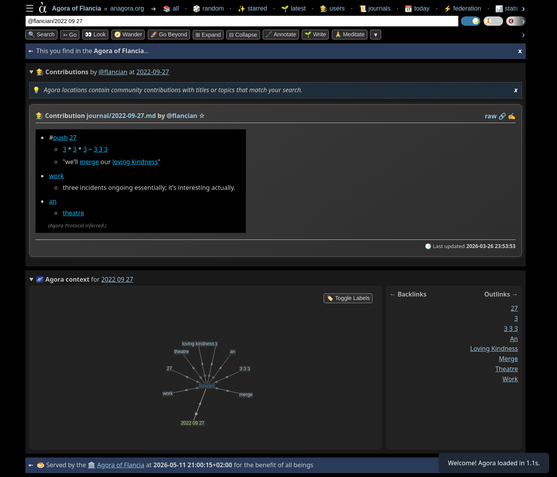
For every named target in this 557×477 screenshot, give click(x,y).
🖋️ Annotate (280, 34)
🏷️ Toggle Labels (348, 298)
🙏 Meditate (350, 34)
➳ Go (70, 35)
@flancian (113, 72)
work (56, 176)
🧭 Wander (128, 34)
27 (73, 137)
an (53, 201)
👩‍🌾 (39, 115)
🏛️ (91, 465)
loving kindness (135, 161)
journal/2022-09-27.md (121, 115)
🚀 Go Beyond (168, 34)
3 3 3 (101, 149)
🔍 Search (41, 34)
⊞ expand (208, 35)
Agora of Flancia (121, 465)
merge (89, 161)
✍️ (512, 116)
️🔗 (502, 116)
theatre (73, 213)
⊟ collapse (243, 35)
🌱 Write (315, 34)
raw (491, 116)
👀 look (95, 34)
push (60, 137)
